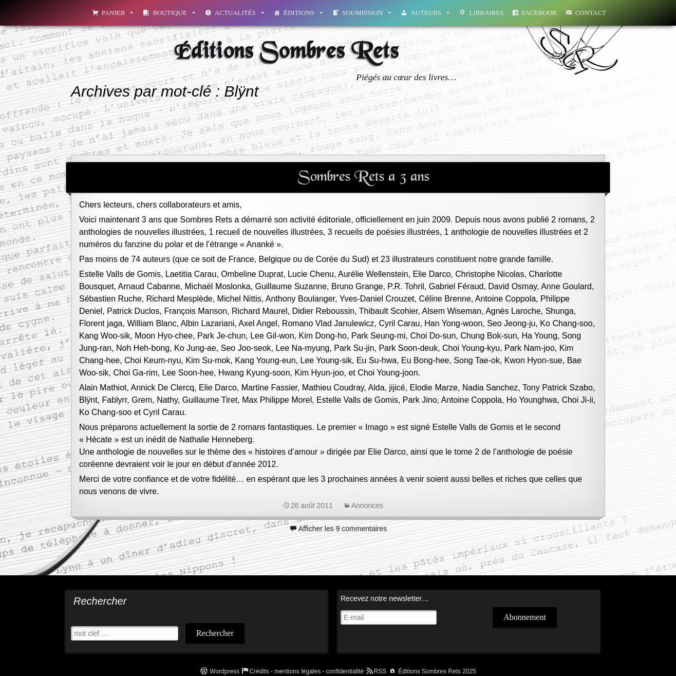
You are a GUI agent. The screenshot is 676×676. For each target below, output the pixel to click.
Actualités (240, 12)
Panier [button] (118, 12)
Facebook (539, 12)
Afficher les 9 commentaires (342, 528)
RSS (380, 671)
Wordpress (224, 671)
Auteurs (430, 12)
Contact (590, 12)
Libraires (486, 12)
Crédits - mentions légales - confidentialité (306, 671)
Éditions (304, 12)
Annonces (367, 505)
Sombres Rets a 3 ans (363, 177)
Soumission (367, 12)
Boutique (174, 12)
